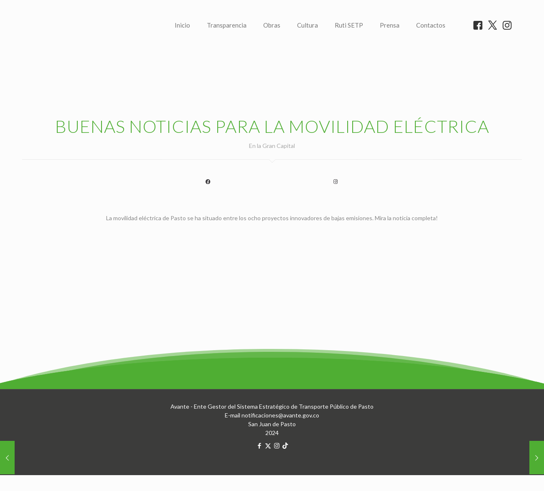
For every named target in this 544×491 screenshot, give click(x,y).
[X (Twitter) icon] (268, 474)
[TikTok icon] (285, 474)
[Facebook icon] (259, 474)
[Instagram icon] (277, 474)
